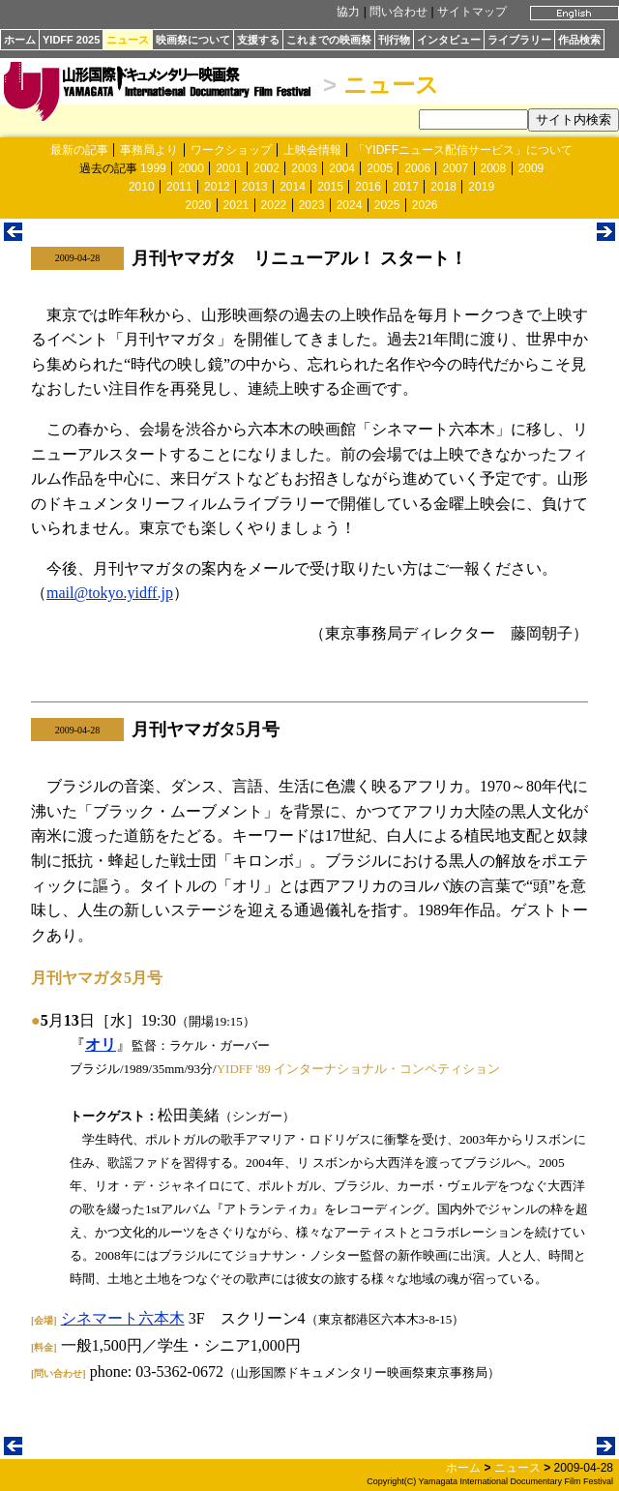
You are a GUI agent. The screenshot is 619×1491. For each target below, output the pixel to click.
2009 (531, 168)
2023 (312, 205)
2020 (199, 205)
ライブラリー (519, 39)
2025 (387, 205)
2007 (455, 168)
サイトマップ (472, 11)
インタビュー (449, 39)
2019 (481, 187)
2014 (293, 187)
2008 (494, 168)
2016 (368, 187)
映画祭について (193, 39)
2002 (266, 168)
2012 (217, 187)
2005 (380, 168)
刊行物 (394, 39)
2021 (236, 205)
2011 (179, 187)
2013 (255, 187)
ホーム (20, 39)
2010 (142, 187)
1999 (153, 168)
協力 (348, 11)
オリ (100, 1044)
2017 (406, 187)
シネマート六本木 (123, 1318)
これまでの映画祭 (328, 39)
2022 (274, 205)
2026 (425, 205)
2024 (350, 205)
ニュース (127, 39)
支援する (258, 39)
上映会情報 (312, 150)
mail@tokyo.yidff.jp (109, 592)
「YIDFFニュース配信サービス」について (463, 150)
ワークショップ (231, 150)
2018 (443, 187)
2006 (417, 168)
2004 (342, 168)
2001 (229, 168)
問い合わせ (398, 11)
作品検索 (579, 39)
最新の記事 (79, 150)
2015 (330, 187)
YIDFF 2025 (71, 39)
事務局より (149, 150)
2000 (191, 168)
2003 (304, 168)
